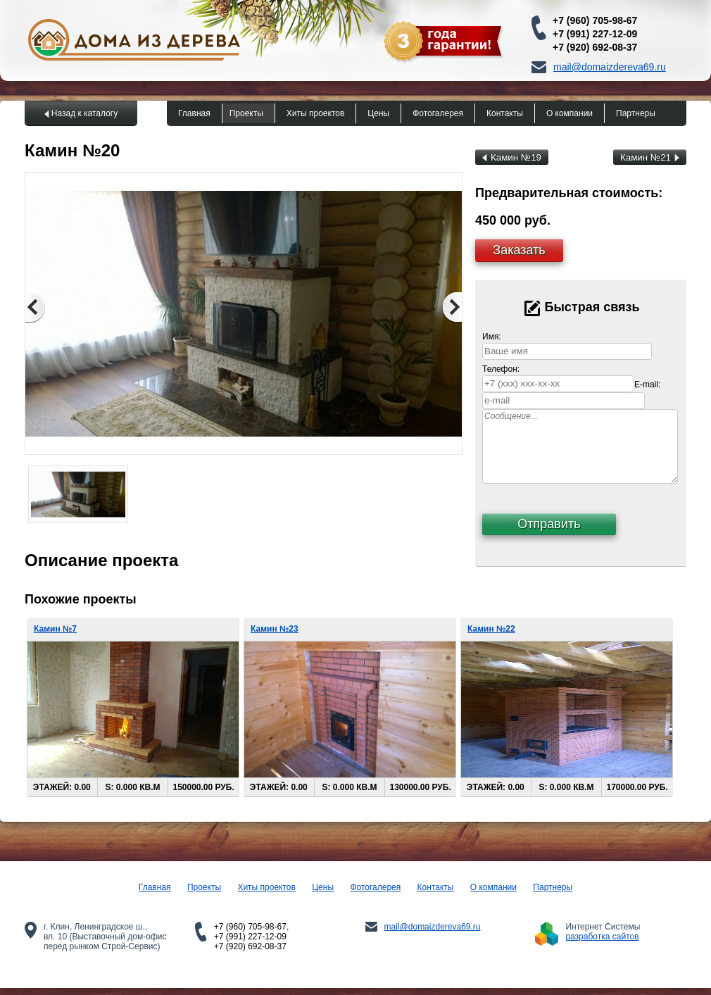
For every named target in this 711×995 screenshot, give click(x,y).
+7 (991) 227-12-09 (595, 33)
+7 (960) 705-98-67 (595, 20)
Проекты (246, 113)
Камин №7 (55, 629)
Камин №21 (649, 157)
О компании (569, 113)
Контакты (504, 113)
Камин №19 (511, 157)
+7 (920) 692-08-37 (595, 47)
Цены (378, 113)
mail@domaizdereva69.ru (609, 67)
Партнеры (635, 113)
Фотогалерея (438, 113)
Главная (194, 113)
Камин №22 (491, 629)
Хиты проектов (315, 113)
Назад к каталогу (84, 113)
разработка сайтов (601, 936)
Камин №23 (274, 629)
